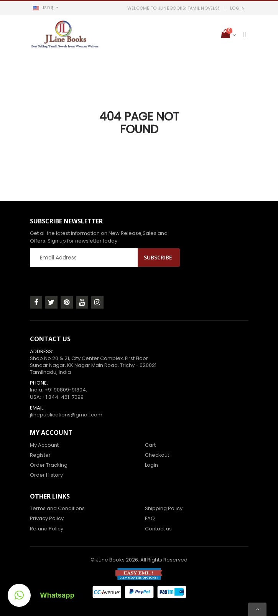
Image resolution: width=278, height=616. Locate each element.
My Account (44, 445)
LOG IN (237, 8)
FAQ (150, 518)
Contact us (158, 528)
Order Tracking (48, 465)
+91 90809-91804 (65, 389)
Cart (150, 445)
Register (40, 455)
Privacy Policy (47, 518)
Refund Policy (46, 528)
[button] (46, 8)
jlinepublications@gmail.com (66, 414)
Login (151, 465)
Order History (46, 475)
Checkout (157, 455)
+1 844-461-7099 (63, 397)
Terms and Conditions (57, 508)
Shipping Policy (164, 508)
